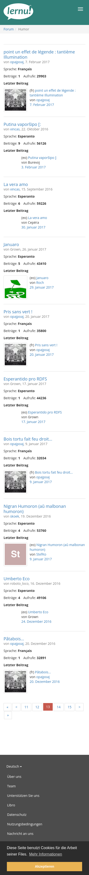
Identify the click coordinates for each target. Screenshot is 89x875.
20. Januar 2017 (42, 354)
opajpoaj (17, 62)
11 (26, 707)
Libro (11, 805)
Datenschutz (16, 814)
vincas (15, 129)
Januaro (11, 244)
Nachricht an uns (20, 833)
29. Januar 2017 (42, 287)
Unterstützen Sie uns (23, 795)
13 (48, 706)
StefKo (41, 554)
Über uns (14, 776)
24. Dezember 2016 (36, 621)
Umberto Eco (17, 578)
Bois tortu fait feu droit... (28, 439)
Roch (40, 282)
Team (11, 786)
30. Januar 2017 (33, 227)
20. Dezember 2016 (45, 681)
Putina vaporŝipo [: (22, 124)
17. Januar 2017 (33, 421)
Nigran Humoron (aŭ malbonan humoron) (35, 508)
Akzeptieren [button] (44, 866)
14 (59, 707)
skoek (14, 516)
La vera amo (16, 184)
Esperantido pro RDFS (25, 379)
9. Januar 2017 (41, 482)
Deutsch (14, 766)
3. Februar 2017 (33, 167)
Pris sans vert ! (18, 311)
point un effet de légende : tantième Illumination (39, 54)
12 (37, 707)
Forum (9, 29)
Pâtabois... (14, 639)
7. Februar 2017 (42, 104)
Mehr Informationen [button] (45, 854)
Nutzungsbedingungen (24, 824)
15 (69, 707)
